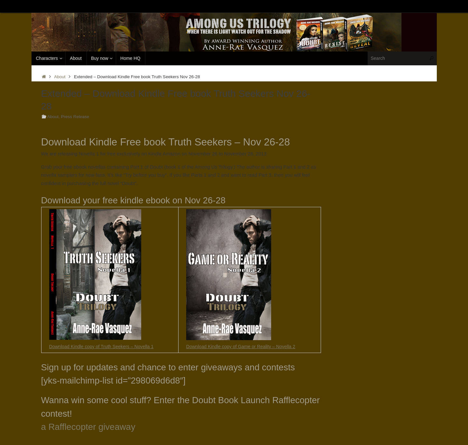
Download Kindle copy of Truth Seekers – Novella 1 (104, 346)
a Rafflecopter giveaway (88, 427)
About (59, 76)
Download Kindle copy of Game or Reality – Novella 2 (243, 346)
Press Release (75, 116)
